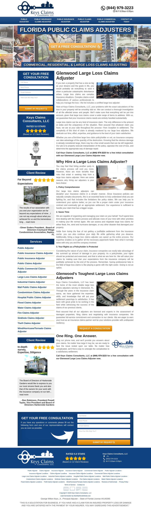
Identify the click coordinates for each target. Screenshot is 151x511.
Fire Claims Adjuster (28, 313)
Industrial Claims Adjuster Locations (60, 476)
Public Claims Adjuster (84, 20)
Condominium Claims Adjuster (34, 292)
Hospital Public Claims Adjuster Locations (87, 476)
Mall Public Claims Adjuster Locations (115, 476)
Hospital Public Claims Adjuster (34, 297)
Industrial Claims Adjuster (31, 282)
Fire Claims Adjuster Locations (90, 479)
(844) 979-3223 (117, 8)
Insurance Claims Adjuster (74, 471)
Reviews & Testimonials (109, 482)
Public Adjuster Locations (113, 471)
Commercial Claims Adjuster (93, 471)
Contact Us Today (126, 20)
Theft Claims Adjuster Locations (54, 482)
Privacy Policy (123, 482)
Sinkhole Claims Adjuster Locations (66, 479)
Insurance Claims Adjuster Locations (81, 473)
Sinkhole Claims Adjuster (31, 318)
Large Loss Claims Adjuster (32, 277)
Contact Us (81, 485)
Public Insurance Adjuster (65, 20)
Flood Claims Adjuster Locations (31, 482)
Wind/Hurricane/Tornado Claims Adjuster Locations (83, 482)
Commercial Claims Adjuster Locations (107, 473)
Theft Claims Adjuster (29, 323)
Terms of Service (70, 485)
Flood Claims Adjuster (29, 302)
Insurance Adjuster (57, 471)
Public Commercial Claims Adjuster (106, 20)
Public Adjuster (24, 20)
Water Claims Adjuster (29, 308)
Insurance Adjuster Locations (38, 473)
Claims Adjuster (44, 471)
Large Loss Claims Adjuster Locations (34, 476)
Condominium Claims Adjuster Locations (39, 479)
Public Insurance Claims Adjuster (42, 20)
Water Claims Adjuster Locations (112, 479)
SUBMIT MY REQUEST (36, 109)
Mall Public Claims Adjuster (32, 287)
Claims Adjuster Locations (58, 473)
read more (30, 222)
